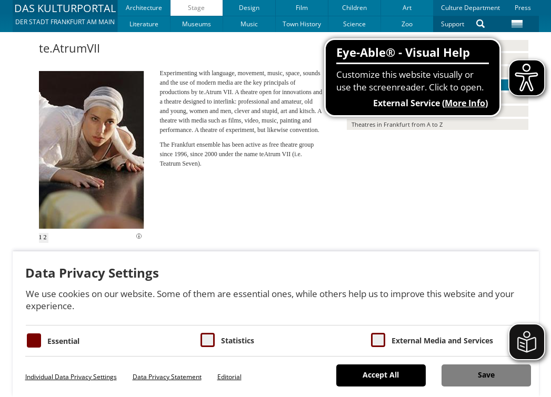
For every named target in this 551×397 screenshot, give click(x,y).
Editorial (229, 376)
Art (407, 7)
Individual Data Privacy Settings (71, 376)
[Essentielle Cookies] (34, 340)
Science (354, 23)
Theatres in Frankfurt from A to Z (397, 124)
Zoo (407, 23)
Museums (196, 23)
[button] (65, 16)
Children (354, 7)
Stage (196, 7)
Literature (143, 23)
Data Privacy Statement (167, 376)
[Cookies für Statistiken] (208, 340)
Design (249, 7)
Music (249, 23)
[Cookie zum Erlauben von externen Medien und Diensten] (378, 340)
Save (486, 375)
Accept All (381, 375)
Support (452, 23)
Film (302, 7)
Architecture (144, 7)
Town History (302, 23)
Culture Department (470, 7)
